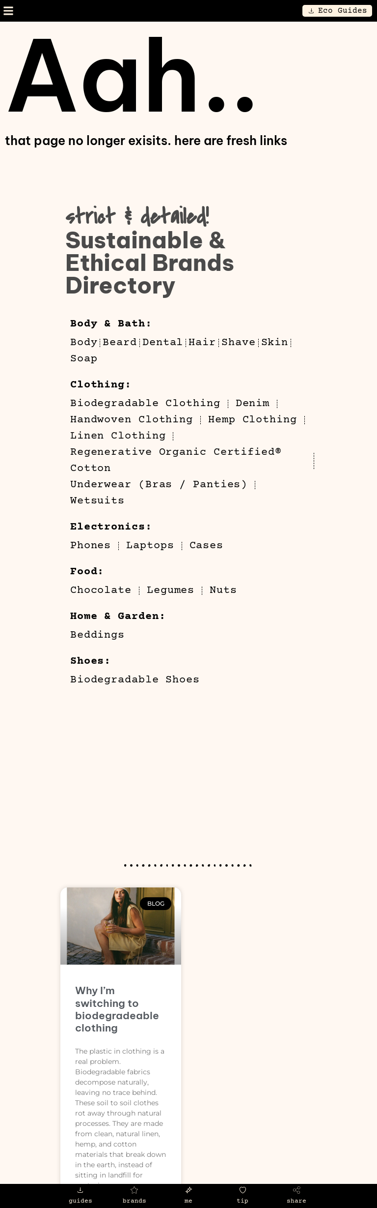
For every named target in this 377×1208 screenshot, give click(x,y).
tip (242, 1201)
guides (80, 1201)
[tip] (242, 1190)
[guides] (80, 1190)
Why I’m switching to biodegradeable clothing (117, 1009)
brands (134, 1201)
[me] (188, 1190)
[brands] (134, 1190)
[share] (296, 1190)
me (188, 1201)
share (296, 1201)
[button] (8, 11)
